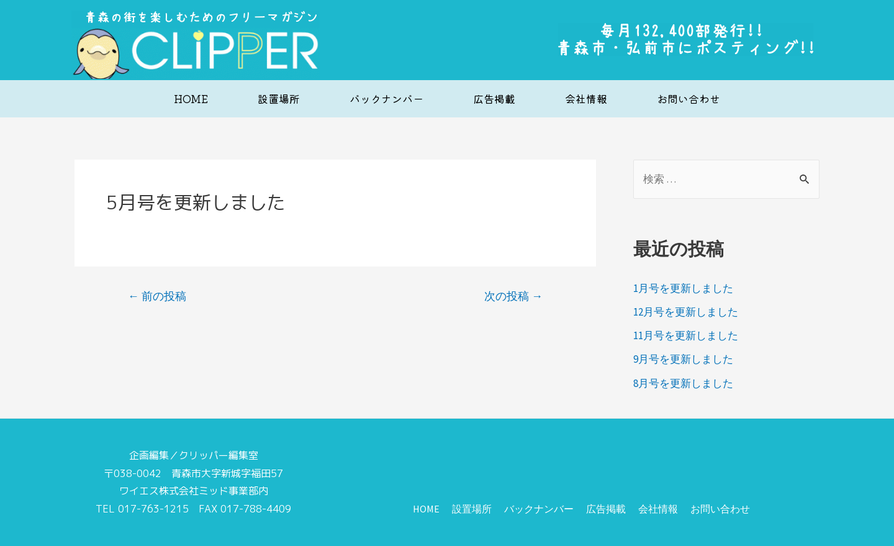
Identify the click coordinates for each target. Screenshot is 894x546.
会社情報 (586, 98)
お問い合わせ (688, 98)
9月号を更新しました (683, 359)
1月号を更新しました (683, 288)
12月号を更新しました (685, 312)
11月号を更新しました (685, 335)
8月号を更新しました (683, 383)
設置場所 (279, 98)
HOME (191, 98)
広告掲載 (494, 98)
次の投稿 (513, 296)
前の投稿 (157, 296)
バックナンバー (386, 98)
